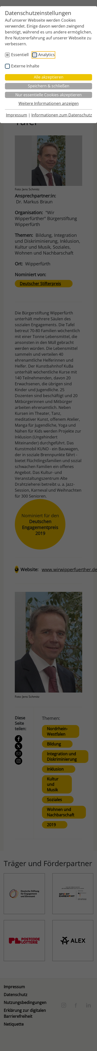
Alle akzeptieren (48, 77)
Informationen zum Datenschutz (61, 115)
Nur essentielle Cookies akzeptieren (48, 94)
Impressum (16, 115)
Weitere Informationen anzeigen (49, 103)
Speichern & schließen (48, 86)
